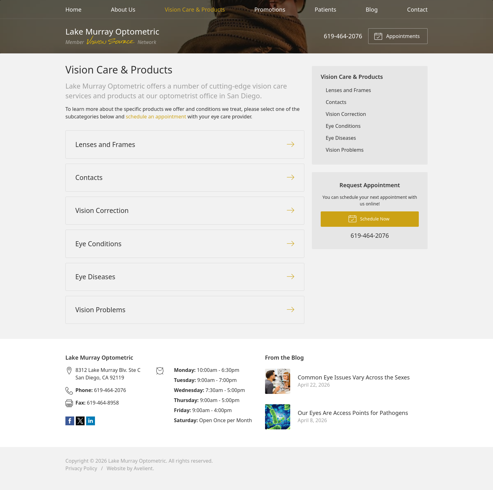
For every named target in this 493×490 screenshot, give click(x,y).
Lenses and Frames (348, 90)
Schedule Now (369, 218)
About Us (123, 9)
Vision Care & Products (195, 9)
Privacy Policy (81, 476)
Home (73, 9)
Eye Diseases (341, 137)
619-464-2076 (343, 36)
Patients (325, 9)
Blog (372, 9)
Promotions (269, 9)
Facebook (69, 428)
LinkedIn (90, 428)
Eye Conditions (343, 125)
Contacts (336, 102)
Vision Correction (346, 114)
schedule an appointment (156, 116)
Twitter (80, 428)
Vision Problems (345, 149)
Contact (417, 9)
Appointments (397, 35)
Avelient (143, 476)
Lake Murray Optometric (137, 468)
